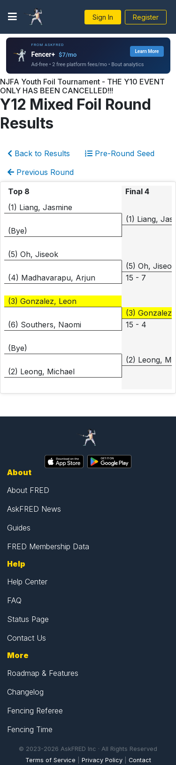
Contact (140, 760)
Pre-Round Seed (119, 153)
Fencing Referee (35, 710)
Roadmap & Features (42, 673)
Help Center (27, 581)
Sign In (102, 17)
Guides (19, 527)
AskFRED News (34, 509)
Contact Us (26, 638)
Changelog (25, 692)
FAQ (14, 600)
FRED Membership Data (48, 546)
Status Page (28, 619)
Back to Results (39, 153)
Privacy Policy (102, 760)
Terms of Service (50, 760)
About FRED (28, 490)
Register (146, 17)
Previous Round (41, 172)
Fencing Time (30, 729)
